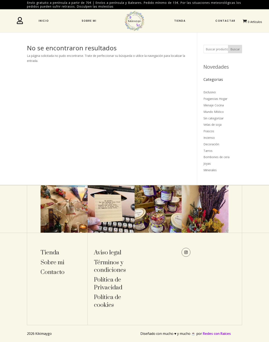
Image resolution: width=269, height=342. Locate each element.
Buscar (235, 49)
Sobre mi (89, 21)
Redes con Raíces (217, 333)
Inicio (44, 21)
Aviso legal (107, 252)
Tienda (180, 21)
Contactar (225, 21)
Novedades (216, 66)
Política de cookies (107, 301)
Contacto (53, 272)
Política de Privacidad (108, 283)
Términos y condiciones (110, 266)
